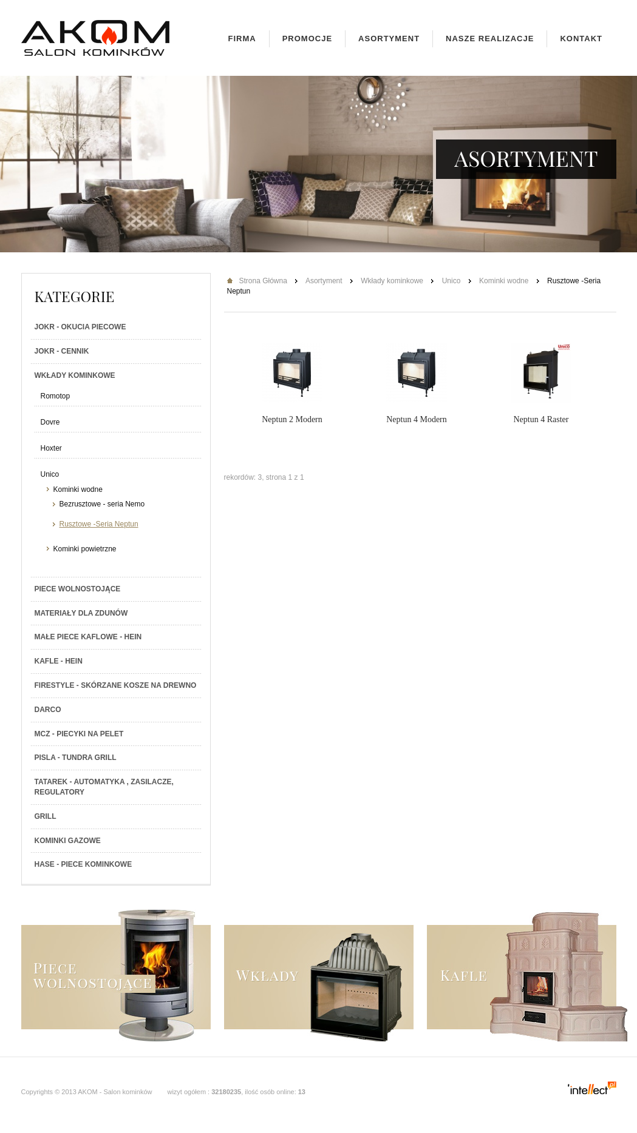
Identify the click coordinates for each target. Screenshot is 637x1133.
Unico (50, 474)
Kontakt (581, 38)
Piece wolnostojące (78, 589)
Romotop (55, 396)
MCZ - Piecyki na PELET (79, 734)
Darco (48, 709)
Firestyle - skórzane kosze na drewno (116, 685)
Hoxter (51, 448)
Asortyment (389, 38)
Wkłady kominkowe (75, 375)
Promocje (307, 38)
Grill (45, 816)
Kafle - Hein (59, 661)
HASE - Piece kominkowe (83, 864)
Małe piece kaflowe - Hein (88, 637)
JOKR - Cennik (62, 351)
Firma (242, 38)
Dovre (50, 422)
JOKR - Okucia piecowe (80, 327)
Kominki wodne (78, 489)
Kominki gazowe (68, 840)
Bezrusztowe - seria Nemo (102, 504)
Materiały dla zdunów (81, 613)
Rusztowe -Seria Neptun (99, 524)
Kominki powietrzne (85, 549)
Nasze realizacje (490, 38)
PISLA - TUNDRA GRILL (76, 757)
